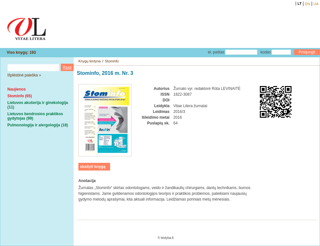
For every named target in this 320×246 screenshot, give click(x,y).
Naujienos (16, 89)
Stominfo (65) (19, 96)
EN (307, 4)
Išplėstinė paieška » (24, 75)
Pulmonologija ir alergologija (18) (37, 125)
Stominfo (112, 61)
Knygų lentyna (89, 61)
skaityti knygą (92, 166)
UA (316, 4)
